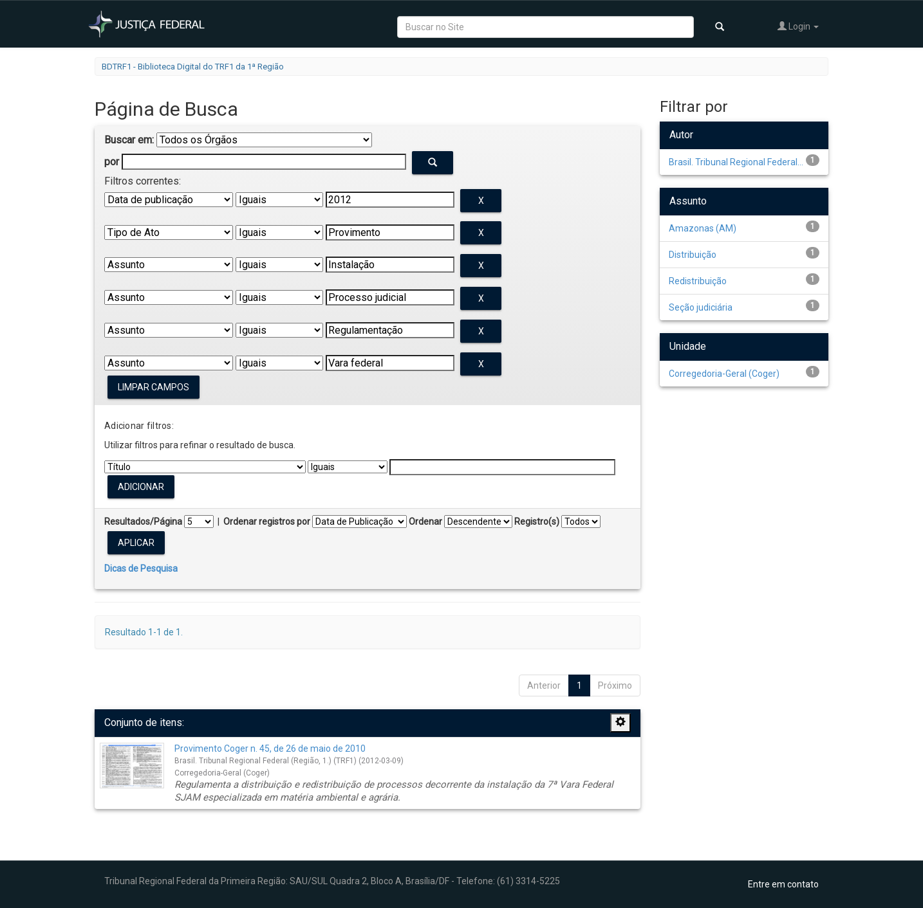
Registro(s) (536, 521)
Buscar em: (129, 140)
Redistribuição (698, 281)
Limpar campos (153, 387)
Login (798, 26)
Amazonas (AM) (702, 228)
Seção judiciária (700, 307)
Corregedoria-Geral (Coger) (724, 373)
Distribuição (692, 255)
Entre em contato (783, 884)
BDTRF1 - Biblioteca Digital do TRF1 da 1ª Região (193, 66)
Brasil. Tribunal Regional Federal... (736, 162)
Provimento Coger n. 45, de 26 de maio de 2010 (270, 748)
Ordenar (425, 521)
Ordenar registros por (266, 521)
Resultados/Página (143, 521)
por (111, 162)
